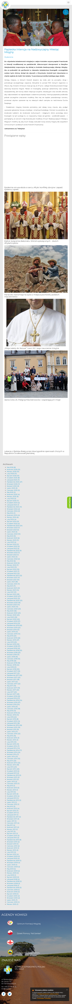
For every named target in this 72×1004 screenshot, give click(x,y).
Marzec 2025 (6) (13, 496)
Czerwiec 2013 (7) (13, 783)
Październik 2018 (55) (14, 650)
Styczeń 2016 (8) (13, 719)
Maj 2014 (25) (11, 761)
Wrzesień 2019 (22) (13, 627)
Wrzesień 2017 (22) (13, 677)
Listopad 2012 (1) (13, 798)
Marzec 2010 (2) (12, 850)
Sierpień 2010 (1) (13, 844)
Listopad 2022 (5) (13, 548)
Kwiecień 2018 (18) (13, 663)
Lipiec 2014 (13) (12, 756)
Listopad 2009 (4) (13, 858)
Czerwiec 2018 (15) (13, 659)
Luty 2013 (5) (11, 792)
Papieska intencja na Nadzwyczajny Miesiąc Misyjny (31, 51)
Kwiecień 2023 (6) (13, 538)
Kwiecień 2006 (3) (13, 892)
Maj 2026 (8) (11, 467)
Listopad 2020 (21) (13, 598)
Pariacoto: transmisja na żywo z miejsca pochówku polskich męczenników (31, 296)
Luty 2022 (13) (12, 567)
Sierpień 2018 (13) (13, 654)
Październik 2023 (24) (14, 526)
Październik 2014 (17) (14, 750)
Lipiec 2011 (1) (11, 821)
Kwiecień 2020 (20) (14, 613)
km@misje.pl (6, 989)
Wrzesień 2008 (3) (13, 883)
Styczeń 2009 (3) (13, 877)
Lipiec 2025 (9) (12, 488)
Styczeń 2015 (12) (13, 744)
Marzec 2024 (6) (13, 517)
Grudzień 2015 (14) (13, 721)
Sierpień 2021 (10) (13, 580)
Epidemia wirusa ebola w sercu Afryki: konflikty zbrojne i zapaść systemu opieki (33, 188)
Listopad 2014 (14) (13, 748)
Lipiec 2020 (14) (12, 607)
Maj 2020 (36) (12, 611)
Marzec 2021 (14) (13, 590)
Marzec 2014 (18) (13, 765)
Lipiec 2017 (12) (12, 682)
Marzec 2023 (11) (13, 540)
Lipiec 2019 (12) (12, 632)
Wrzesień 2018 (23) (13, 652)
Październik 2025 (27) (14, 482)
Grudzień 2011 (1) (13, 813)
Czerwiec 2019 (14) (13, 634)
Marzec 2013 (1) (12, 790)
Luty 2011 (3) (11, 831)
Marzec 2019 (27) (13, 640)
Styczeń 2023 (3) (13, 544)
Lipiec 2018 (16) (12, 657)
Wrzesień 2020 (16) (13, 603)
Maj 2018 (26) (11, 661)
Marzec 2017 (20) (13, 690)
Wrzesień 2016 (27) (13, 702)
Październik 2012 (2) (14, 800)
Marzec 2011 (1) (12, 829)
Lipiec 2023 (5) (12, 532)
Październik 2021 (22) (14, 575)
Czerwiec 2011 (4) (13, 823)
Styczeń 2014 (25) (13, 769)
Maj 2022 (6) (11, 561)
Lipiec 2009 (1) (12, 865)
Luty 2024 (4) (11, 519)
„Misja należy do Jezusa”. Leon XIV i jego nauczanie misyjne (31, 348)
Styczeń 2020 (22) (13, 619)
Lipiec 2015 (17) (12, 731)
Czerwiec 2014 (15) (13, 758)
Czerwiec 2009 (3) (13, 867)
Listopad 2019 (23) (13, 623)
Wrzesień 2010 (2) (13, 842)
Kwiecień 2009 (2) (13, 871)
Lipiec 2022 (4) (12, 557)
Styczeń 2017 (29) (13, 694)
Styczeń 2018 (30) (13, 669)
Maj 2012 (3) (11, 806)
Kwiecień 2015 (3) (13, 738)
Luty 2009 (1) (11, 875)
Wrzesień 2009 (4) (13, 862)
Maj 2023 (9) (11, 536)
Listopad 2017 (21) (13, 673)
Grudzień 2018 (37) (13, 646)
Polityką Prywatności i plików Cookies (48, 994)
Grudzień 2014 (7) (13, 746)
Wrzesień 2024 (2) (13, 509)
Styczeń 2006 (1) (13, 894)
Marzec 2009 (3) (13, 873)
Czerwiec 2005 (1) (13, 902)
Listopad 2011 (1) (12, 815)
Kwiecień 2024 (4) (13, 515)
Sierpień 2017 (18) (13, 679)
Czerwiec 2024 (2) (13, 511)
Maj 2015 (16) (11, 736)
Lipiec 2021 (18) (12, 582)
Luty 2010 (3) (11, 852)
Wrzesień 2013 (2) (13, 777)
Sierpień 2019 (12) (13, 630)
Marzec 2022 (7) (13, 565)
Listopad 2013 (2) (13, 773)
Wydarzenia (8, 57)
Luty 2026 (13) (12, 473)
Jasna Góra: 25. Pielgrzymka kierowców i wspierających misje (32, 400)
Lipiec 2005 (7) (12, 900)
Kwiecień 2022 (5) (13, 563)
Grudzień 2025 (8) (13, 478)
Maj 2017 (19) (11, 686)
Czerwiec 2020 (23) (14, 609)
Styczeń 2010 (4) (13, 854)
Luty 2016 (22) (12, 717)
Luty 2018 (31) (11, 667)
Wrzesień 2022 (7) (13, 553)
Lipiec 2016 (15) (12, 707)
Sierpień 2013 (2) (13, 779)
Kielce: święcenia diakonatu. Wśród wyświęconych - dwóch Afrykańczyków (31, 242)
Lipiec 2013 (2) (12, 781)
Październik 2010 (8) (14, 840)
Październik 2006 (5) (14, 887)
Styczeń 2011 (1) (12, 833)
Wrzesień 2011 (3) (13, 819)
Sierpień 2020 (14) (13, 605)
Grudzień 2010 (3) (13, 835)
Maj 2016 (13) (11, 711)
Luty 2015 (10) (11, 742)
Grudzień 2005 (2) (13, 896)
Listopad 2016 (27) (13, 698)
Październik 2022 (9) (14, 550)
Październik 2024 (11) (14, 507)
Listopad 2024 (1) (13, 505)
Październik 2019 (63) (14, 625)
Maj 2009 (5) (11, 869)
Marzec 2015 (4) (12, 740)
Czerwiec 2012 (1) (13, 804)
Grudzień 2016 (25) (13, 696)
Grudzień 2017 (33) (13, 671)
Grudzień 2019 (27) (13, 621)
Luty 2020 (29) (12, 617)
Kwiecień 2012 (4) (13, 808)
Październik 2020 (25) (14, 600)
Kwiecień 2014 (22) (13, 763)
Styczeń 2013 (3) (12, 794)
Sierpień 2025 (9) (13, 486)
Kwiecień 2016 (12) (13, 713)
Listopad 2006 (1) (13, 885)
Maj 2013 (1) (11, 786)
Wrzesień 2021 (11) (13, 577)
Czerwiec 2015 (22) (13, 734)
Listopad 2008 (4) (13, 879)
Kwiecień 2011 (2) (13, 827)
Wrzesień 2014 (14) (13, 752)
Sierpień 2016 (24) (13, 704)
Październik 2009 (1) (14, 860)
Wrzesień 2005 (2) (13, 898)
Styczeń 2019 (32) (13, 644)
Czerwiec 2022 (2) (13, 559)
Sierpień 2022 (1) (13, 555)
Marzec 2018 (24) (13, 665)
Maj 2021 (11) (11, 586)
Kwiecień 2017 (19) (13, 688)
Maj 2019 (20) (11, 636)
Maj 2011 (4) (11, 825)
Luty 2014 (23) (12, 767)
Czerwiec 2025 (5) (13, 490)
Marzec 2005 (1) (12, 904)
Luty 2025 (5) (11, 498)
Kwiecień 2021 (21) (13, 588)
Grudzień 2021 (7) (13, 571)
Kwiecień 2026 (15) (13, 469)
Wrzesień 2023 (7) (13, 528)
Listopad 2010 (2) (13, 838)
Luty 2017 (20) (12, 692)
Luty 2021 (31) (11, 592)
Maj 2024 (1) (11, 513)
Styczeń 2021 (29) (13, 594)
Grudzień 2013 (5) (13, 771)
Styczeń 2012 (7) (12, 811)
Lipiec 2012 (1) (12, 802)
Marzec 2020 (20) (13, 615)
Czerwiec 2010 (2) (13, 846)
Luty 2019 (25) (12, 642)
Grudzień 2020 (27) (14, 596)
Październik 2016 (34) (14, 700)
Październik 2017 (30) (14, 675)
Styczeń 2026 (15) (13, 476)
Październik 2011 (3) (14, 817)
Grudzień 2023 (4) (13, 523)
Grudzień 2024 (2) (13, 503)
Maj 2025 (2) (11, 492)
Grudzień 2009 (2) (13, 856)
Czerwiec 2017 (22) (13, 684)
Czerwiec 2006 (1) (13, 890)
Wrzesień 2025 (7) (13, 484)
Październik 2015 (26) (14, 725)
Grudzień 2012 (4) (13, 796)
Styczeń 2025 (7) (13, 501)
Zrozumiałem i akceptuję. (44, 998)
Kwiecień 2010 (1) (13, 848)
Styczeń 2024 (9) (13, 521)
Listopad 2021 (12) (13, 573)
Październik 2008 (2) (14, 881)
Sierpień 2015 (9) (13, 729)
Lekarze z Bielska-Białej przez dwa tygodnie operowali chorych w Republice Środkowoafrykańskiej (34, 452)
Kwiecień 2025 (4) (13, 494)
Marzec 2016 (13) (13, 715)
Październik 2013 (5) (14, 775)
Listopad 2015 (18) (13, 723)
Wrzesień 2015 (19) (13, 727)
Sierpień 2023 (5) (13, 530)
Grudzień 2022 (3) (13, 546)
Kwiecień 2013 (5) (13, 788)
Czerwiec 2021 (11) (13, 584)
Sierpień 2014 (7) (13, 754)
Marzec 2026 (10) (13, 471)
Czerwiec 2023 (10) (13, 534)
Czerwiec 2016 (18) (13, 709)
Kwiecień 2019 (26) (13, 638)
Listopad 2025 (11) (13, 480)
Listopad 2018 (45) (13, 648)
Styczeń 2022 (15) (13, 569)
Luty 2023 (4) (11, 542)
